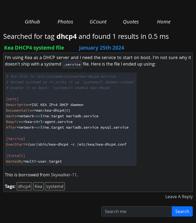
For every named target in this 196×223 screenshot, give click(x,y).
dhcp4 (24, 186)
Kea (38, 186)
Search (182, 211)
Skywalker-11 (64, 175)
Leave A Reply (179, 197)
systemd (54, 186)
